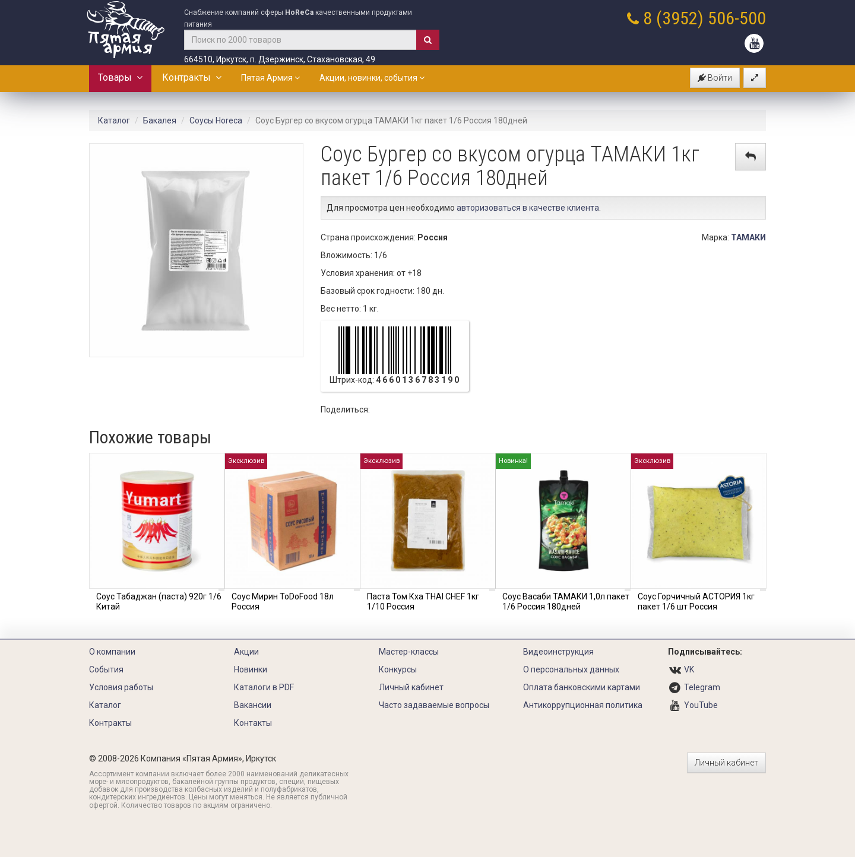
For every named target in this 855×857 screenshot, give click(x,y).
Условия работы (121, 687)
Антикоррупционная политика (582, 705)
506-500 (737, 18)
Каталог (114, 120)
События (106, 669)
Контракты (191, 77)
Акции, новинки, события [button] (372, 77)
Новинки (250, 669)
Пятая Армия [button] (270, 77)
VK (689, 669)
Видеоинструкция (558, 651)
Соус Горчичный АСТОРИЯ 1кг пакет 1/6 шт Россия (696, 601)
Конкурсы (398, 669)
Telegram (702, 687)
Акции (246, 651)
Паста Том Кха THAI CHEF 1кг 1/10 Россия (423, 601)
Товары (120, 77)
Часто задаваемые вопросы (434, 705)
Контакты (253, 723)
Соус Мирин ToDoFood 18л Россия (283, 601)
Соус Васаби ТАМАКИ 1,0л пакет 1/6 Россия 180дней (565, 601)
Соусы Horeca (215, 120)
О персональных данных (571, 669)
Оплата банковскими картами (581, 687)
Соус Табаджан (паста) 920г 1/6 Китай (158, 601)
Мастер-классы (409, 651)
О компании (112, 651)
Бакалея (159, 120)
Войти (715, 77)
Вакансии (252, 705)
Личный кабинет (411, 687)
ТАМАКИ (748, 237)
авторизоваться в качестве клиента (528, 207)
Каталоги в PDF (264, 687)
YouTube (701, 705)
